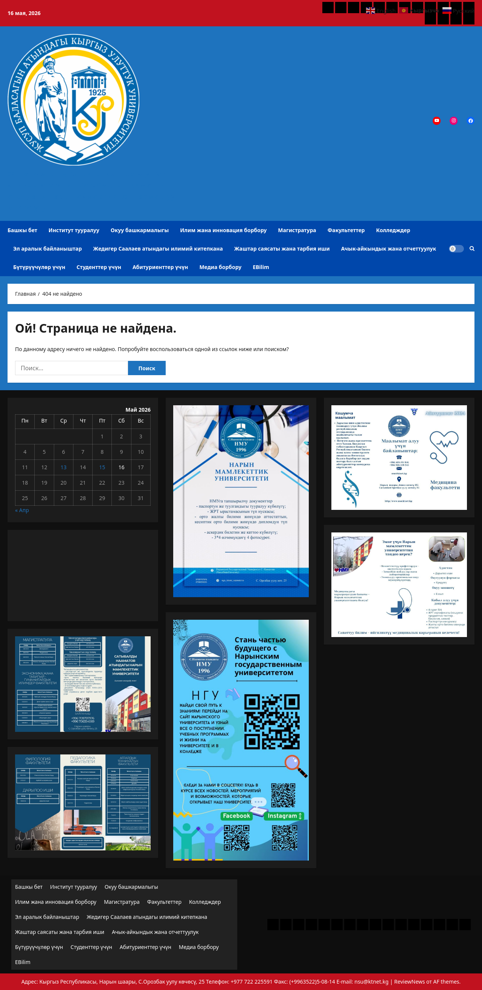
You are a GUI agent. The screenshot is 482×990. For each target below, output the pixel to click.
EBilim (261, 267)
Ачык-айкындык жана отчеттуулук (388, 248)
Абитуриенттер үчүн (160, 267)
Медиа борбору (220, 267)
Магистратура (297, 230)
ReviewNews (409, 981)
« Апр (22, 510)
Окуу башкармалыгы (140, 230)
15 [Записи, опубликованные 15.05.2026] (102, 467)
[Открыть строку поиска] (472, 248)
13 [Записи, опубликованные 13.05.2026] (64, 467)
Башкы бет (22, 230)
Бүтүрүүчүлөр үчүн (39, 267)
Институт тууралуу (74, 230)
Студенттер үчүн (98, 267)
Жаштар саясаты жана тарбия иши (282, 248)
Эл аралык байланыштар (47, 248)
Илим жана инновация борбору (223, 230)
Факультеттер (346, 230)
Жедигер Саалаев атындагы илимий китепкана (158, 248)
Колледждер (393, 230)
